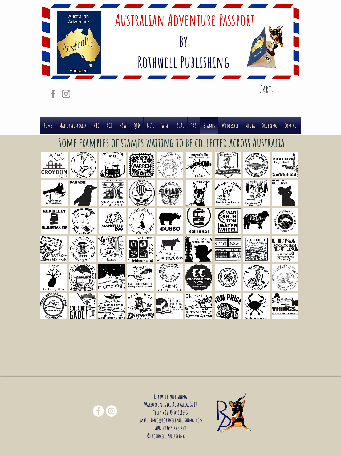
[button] (54, 165)
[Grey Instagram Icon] (66, 93)
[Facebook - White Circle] (98, 411)
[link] (274, 89)
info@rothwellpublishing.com (176, 420)
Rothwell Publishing (170, 396)
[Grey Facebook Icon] (53, 93)
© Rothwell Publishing (167, 436)
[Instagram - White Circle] (111, 411)
